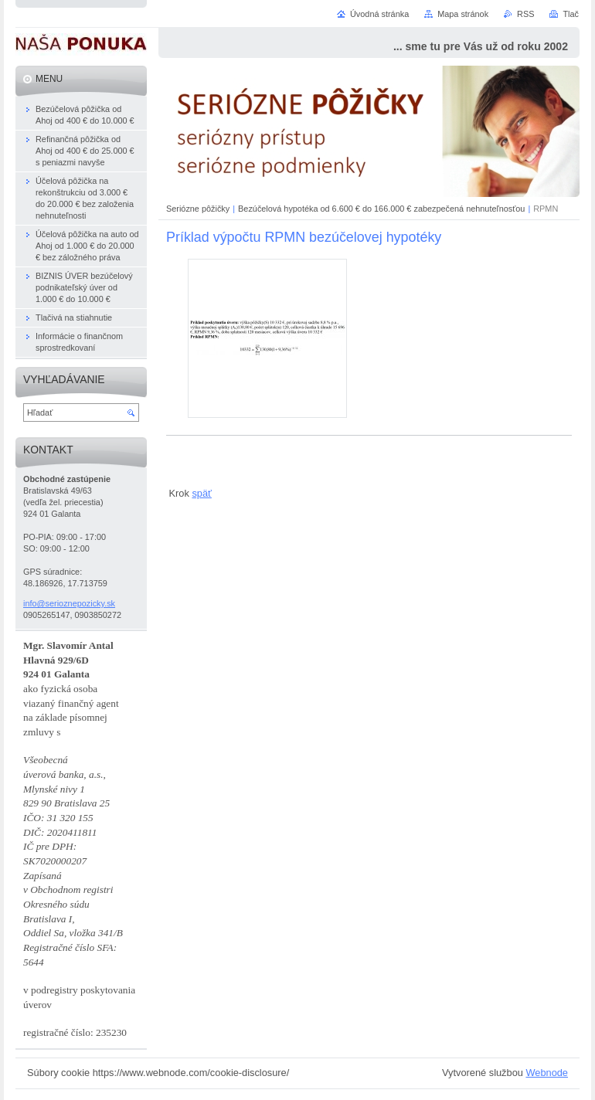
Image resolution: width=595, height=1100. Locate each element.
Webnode (546, 1072)
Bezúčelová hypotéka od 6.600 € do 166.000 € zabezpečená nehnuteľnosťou (381, 208)
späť (201, 493)
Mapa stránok (462, 14)
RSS (525, 14)
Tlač (571, 14)
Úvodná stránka (379, 14)
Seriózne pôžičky (198, 208)
